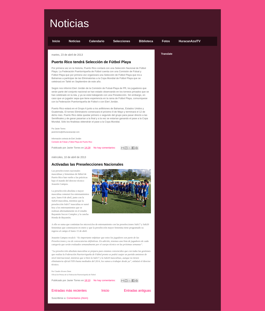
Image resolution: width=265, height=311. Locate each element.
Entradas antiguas (137, 290)
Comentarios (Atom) (77, 298)
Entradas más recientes (69, 290)
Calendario (96, 41)
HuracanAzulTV (189, 41)
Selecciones (121, 41)
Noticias (69, 23)
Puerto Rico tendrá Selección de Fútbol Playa (91, 62)
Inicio (56, 41)
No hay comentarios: (104, 147)
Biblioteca (146, 41)
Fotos (166, 41)
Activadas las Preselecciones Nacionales (87, 164)
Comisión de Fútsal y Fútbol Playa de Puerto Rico (72, 142)
